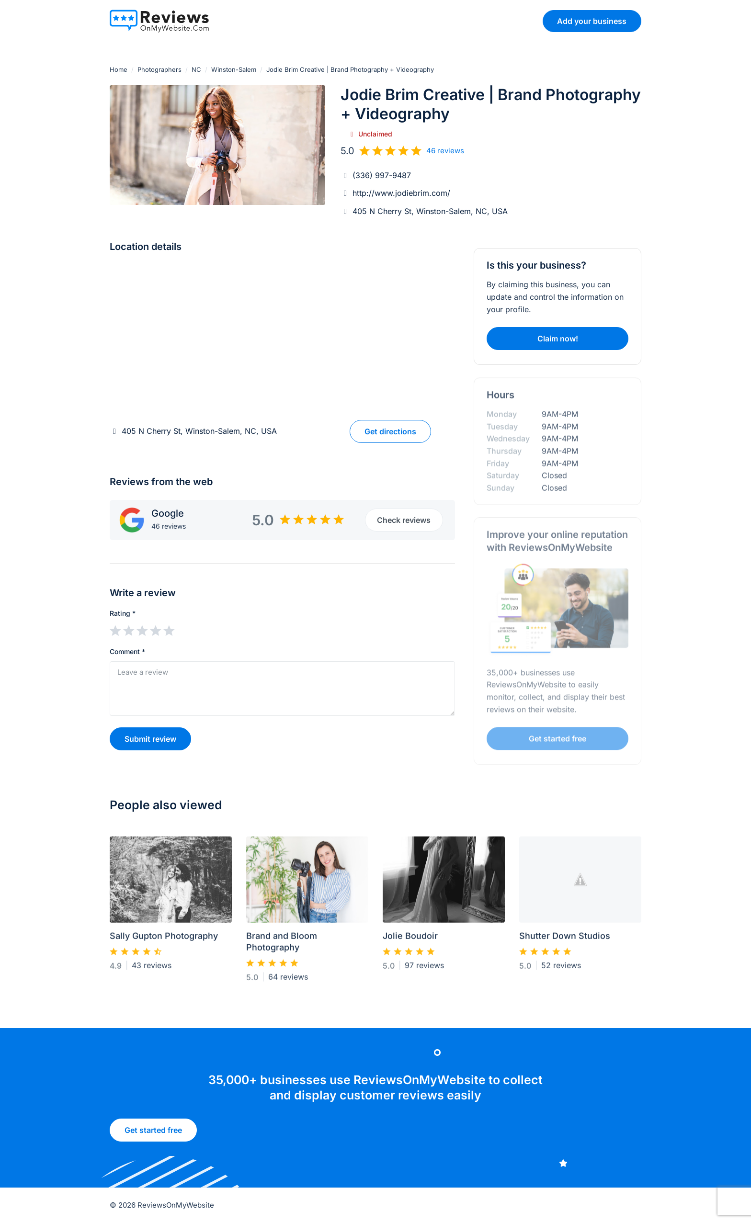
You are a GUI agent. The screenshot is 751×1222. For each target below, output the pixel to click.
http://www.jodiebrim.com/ (401, 193)
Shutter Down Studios (564, 940)
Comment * (127, 651)
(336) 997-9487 (382, 175)
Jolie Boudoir (410, 940)
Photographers (159, 69)
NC (196, 69)
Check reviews (404, 520)
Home (118, 69)
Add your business (591, 21)
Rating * (123, 613)
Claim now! (557, 338)
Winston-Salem (233, 69)
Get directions (390, 431)
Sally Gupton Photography (164, 940)
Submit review (150, 739)
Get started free (153, 1133)
